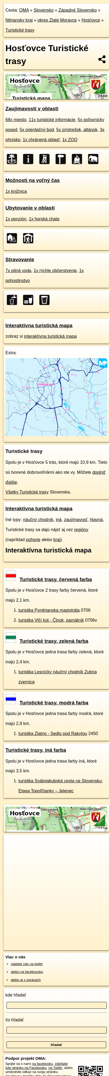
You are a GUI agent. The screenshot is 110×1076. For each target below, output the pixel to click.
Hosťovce (91, 20)
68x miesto (15, 119)
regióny (81, 529)
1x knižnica (16, 191)
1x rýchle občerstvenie (55, 270)
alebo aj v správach (26, 980)
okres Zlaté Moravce (57, 20)
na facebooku (42, 1064)
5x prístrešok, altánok (77, 129)
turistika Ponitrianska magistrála (49, 610)
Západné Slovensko (78, 10)
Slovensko (44, 10)
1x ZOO (69, 139)
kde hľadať (15, 995)
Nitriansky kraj (19, 20)
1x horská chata (44, 219)
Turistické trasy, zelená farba (47, 641)
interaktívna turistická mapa (50, 336)
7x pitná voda (18, 270)
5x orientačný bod (37, 129)
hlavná (96, 519)
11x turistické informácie (52, 119)
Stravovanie (19, 259)
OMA (24, 10)
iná (59, 519)
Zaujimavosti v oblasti (31, 108)
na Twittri (55, 1068)
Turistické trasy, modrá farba (47, 703)
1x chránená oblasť (41, 139)
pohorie (33, 539)
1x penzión (15, 219)
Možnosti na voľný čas (32, 180)
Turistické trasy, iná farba (35, 750)
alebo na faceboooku (27, 972)
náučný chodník (38, 519)
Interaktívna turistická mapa (38, 325)
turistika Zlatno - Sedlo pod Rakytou (52, 733)
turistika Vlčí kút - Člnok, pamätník (51, 620)
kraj (56, 539)
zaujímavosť (76, 519)
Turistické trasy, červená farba (49, 579)
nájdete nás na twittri (27, 964)
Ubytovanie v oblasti (30, 208)
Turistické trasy (19, 30)
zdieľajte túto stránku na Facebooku (36, 1066)
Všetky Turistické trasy (26, 492)
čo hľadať (14, 1020)
